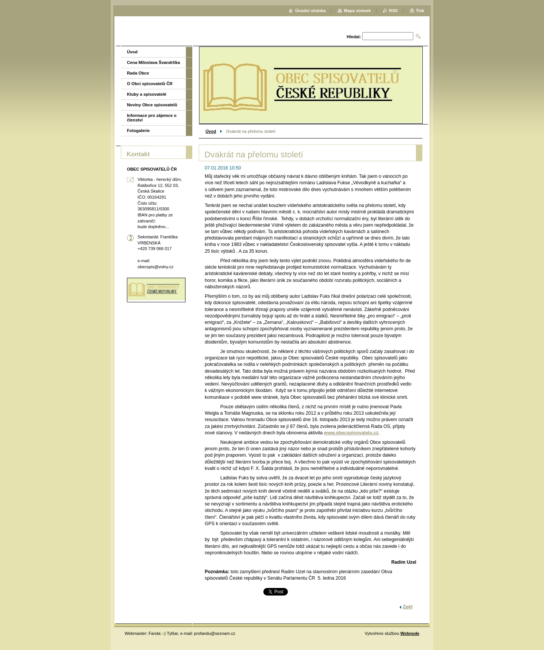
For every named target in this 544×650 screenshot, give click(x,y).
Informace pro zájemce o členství (151, 117)
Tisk (420, 10)
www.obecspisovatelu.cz (351, 432)
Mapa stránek (357, 10)
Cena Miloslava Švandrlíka (153, 62)
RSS (393, 10)
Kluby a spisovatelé (146, 94)
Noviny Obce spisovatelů (152, 105)
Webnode (409, 633)
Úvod (211, 131)
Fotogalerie (138, 130)
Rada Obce (138, 73)
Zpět (408, 607)
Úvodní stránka (310, 10)
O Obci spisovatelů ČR (150, 83)
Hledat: (354, 36)
